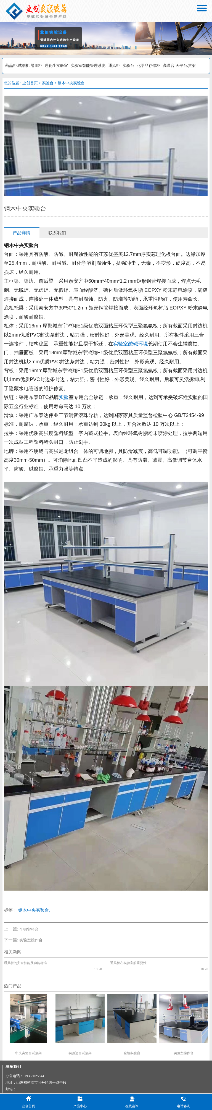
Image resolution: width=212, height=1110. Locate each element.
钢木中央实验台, (34, 910)
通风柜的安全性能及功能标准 (25, 963)
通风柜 (114, 66)
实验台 (128, 66)
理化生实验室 (56, 66)
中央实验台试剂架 (28, 1047)
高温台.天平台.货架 (179, 66)
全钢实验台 (29, 929)
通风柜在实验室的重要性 (128, 963)
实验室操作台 (31, 940)
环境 (143, 344)
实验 (64, 397)
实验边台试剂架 (80, 1047)
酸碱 (133, 344)
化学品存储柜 (148, 66)
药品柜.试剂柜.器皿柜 (23, 66)
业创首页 (30, 83)
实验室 (120, 344)
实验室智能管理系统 (88, 66)
